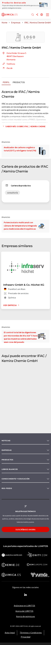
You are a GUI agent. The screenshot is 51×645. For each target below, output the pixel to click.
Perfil (6, 82)
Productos (19, 82)
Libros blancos (10, 469)
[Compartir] (37, 14)
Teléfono (8, 63)
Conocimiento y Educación (16, 479)
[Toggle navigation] (47, 15)
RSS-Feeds (7, 488)
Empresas (7, 450)
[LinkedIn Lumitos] (25, 594)
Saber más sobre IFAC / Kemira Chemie (24, 126)
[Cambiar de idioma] (42, 14)
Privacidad (25, 636)
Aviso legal (10, 632)
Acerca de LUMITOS (24, 611)
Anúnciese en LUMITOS (24, 605)
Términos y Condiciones (31, 632)
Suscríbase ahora (25, 529)
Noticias (6, 441)
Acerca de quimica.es (25, 616)
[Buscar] (33, 14)
